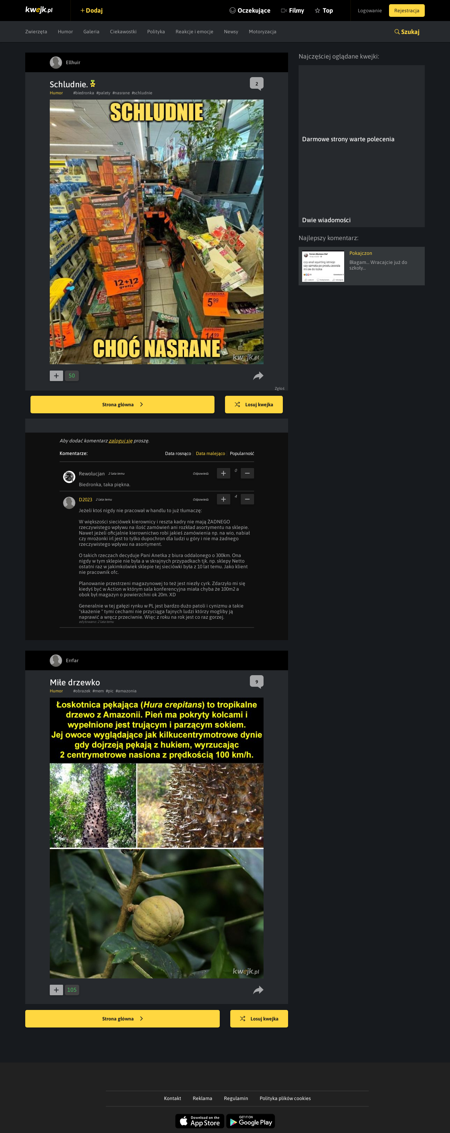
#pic (110, 690)
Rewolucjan (92, 473)
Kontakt (172, 1098)
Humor (65, 31)
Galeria (91, 31)
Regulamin (236, 1098)
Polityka (156, 31)
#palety (103, 92)
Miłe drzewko (75, 682)
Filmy (296, 10)
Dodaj (94, 10)
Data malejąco (210, 453)
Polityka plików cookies (285, 1098)
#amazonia (126, 690)
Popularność (242, 453)
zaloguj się (120, 440)
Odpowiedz (201, 473)
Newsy (231, 31)
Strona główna (122, 405)
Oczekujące (254, 10)
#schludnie (142, 92)
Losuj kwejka (254, 405)
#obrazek (81, 690)
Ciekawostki (123, 31)
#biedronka (83, 92)
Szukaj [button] (410, 31)
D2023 (85, 499)
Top (328, 10)
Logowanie (370, 10)
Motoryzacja (263, 31)
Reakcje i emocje (194, 31)
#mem (98, 690)
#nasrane (121, 92)
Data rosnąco (178, 453)
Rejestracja (407, 10)
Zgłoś (280, 388)
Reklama (202, 1098)
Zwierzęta (36, 31)
